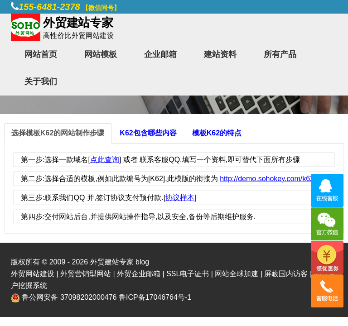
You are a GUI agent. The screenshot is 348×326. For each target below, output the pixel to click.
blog (142, 262)
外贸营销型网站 (85, 274)
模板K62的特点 (217, 133)
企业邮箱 (160, 54)
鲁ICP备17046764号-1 (155, 297)
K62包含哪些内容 (148, 133)
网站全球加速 (236, 274)
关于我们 (40, 81)
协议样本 (179, 197)
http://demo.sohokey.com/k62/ (268, 178)
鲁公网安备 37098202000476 (69, 297)
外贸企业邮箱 (138, 274)
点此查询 (104, 159)
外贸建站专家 (112, 262)
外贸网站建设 (32, 274)
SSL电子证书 (187, 274)
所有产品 (280, 54)
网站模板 (100, 54)
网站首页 (40, 54)
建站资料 (220, 54)
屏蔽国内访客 (286, 274)
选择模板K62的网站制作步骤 (57, 133)
